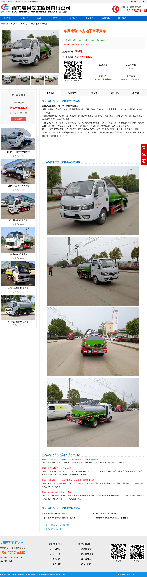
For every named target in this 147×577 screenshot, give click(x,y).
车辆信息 (50, 93)
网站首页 (8, 18)
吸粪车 (44, 24)
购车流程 (106, 18)
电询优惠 (18, 119)
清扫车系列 (86, 564)
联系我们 (133, 1)
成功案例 (136, 93)
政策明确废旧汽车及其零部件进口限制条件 (112, 518)
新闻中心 (41, 18)
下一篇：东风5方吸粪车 (51, 529)
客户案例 (73, 18)
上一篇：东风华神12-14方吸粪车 (55, 525)
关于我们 (24, 18)
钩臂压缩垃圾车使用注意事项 (55, 514)
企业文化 (57, 554)
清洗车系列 (35, 24)
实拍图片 (72, 93)
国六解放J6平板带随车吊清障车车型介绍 (59, 518)
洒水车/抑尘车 (87, 554)
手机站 (142, 1)
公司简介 (57, 549)
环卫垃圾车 (86, 559)
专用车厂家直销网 (12, 542)
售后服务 (90, 18)
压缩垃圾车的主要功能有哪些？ (108, 514)
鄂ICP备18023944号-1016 (18, 574)
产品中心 (57, 18)
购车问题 (115, 93)
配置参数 (93, 93)
